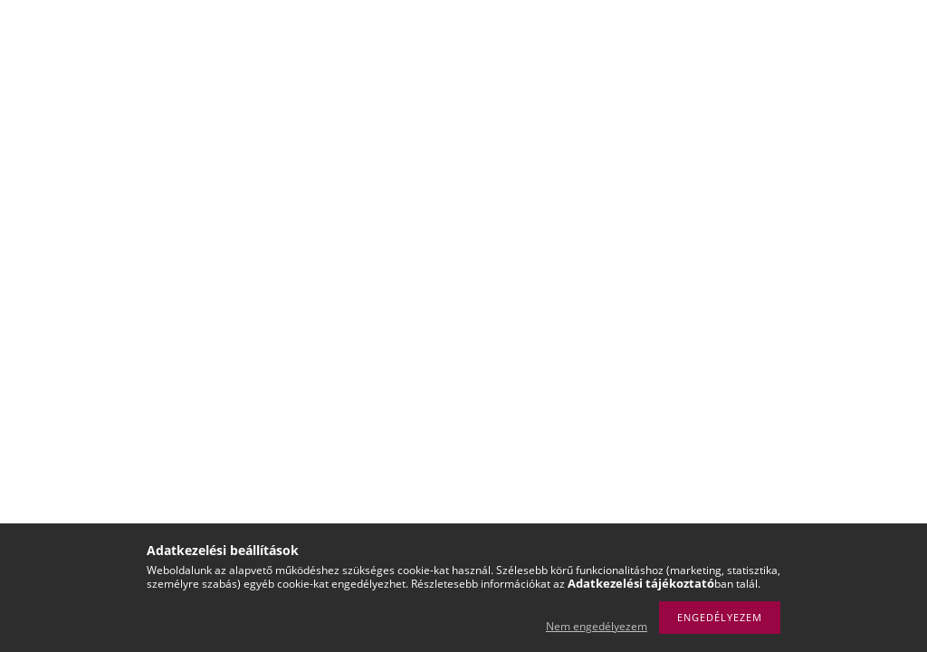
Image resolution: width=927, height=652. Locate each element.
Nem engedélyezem (596, 626)
